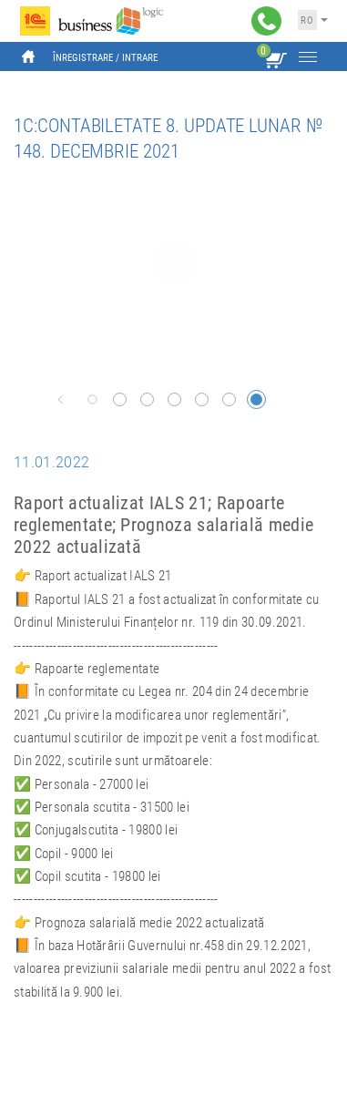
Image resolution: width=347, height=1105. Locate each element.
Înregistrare (83, 58)
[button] (61, 399)
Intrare (140, 58)
